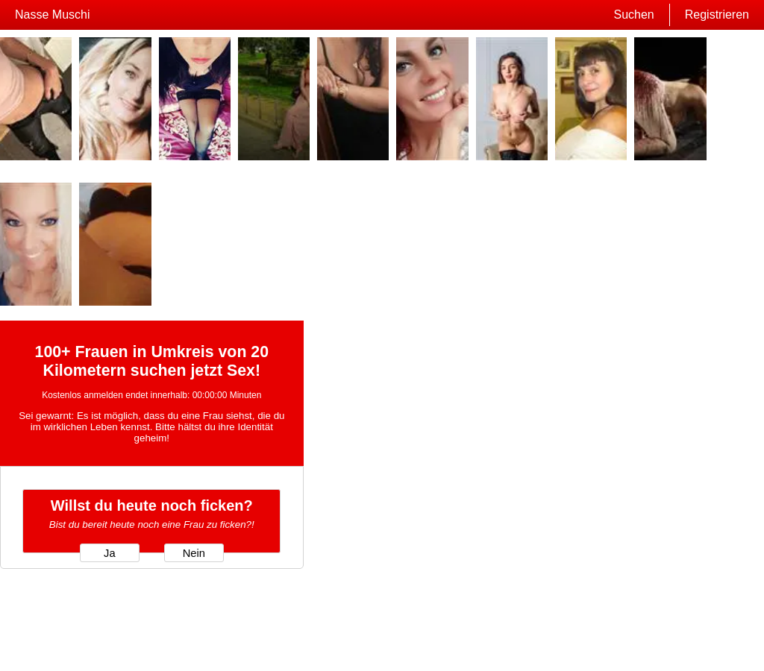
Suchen (633, 14)
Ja (109, 553)
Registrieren (717, 14)
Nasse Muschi (52, 14)
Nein (194, 553)
